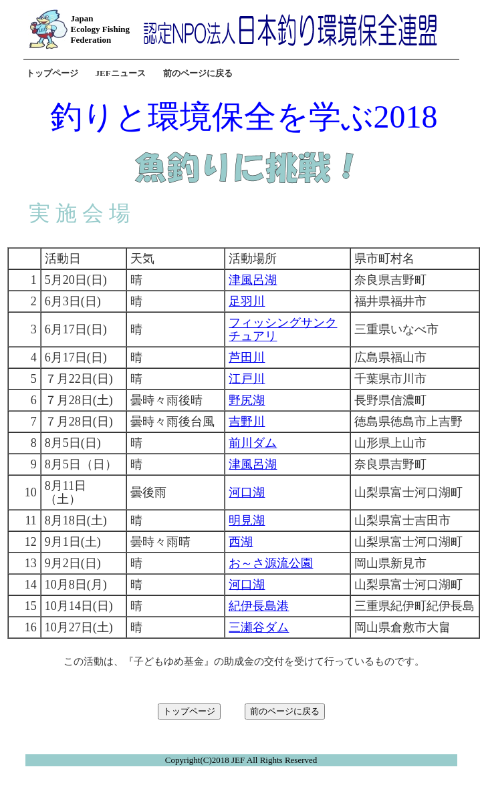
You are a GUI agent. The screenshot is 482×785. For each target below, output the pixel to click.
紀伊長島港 (259, 606)
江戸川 (247, 378)
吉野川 (247, 421)
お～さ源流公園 (271, 563)
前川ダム (253, 443)
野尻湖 (247, 400)
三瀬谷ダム (259, 627)
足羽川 (247, 301)
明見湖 (247, 520)
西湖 (241, 541)
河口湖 (247, 492)
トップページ (52, 73)
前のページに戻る (198, 73)
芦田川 (247, 357)
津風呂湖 (253, 280)
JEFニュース (121, 73)
